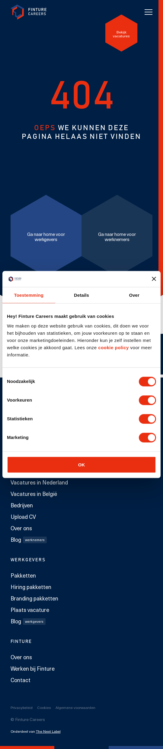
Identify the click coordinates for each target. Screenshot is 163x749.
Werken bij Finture (33, 668)
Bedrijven (22, 505)
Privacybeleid (22, 707)
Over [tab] (134, 294)
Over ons (21, 528)
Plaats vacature (30, 610)
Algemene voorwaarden (75, 707)
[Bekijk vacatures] (121, 33)
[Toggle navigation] (148, 12)
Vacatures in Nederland (39, 482)
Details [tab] (81, 294)
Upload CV (23, 516)
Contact (20, 680)
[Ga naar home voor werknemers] (117, 236)
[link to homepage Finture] (29, 12)
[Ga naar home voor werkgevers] (46, 236)
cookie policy (113, 347)
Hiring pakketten (31, 587)
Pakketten (23, 575)
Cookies (44, 707)
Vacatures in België (34, 494)
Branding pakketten (34, 598)
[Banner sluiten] (154, 279)
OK (81, 464)
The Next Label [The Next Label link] (48, 731)
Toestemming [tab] (29, 294)
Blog (29, 539)
